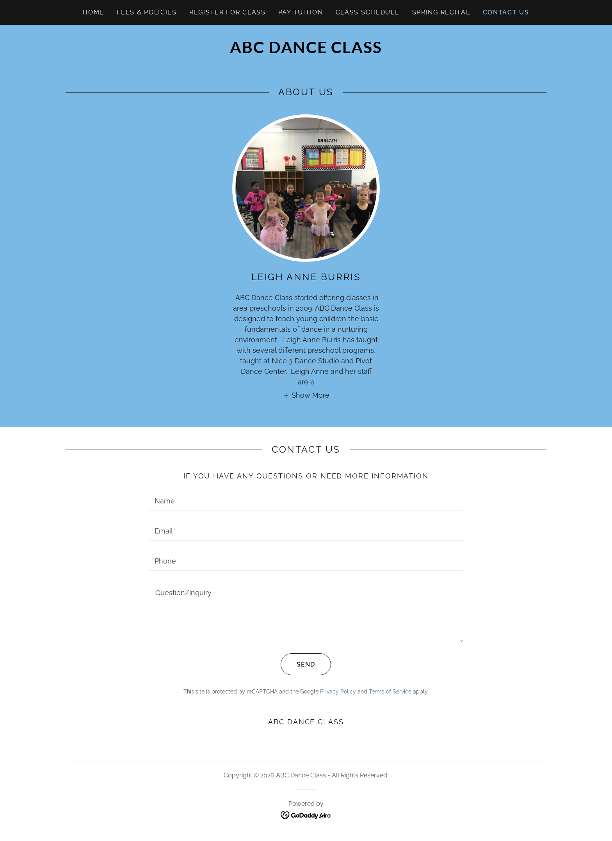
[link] (306, 50)
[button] (306, 394)
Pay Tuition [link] (300, 12)
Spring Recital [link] (441, 12)
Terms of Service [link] (390, 691)
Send (298, 664)
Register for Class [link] (227, 12)
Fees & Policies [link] (147, 12)
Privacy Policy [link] (338, 691)
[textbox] (306, 500)
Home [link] (93, 12)
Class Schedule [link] (368, 12)
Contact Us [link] (506, 12)
